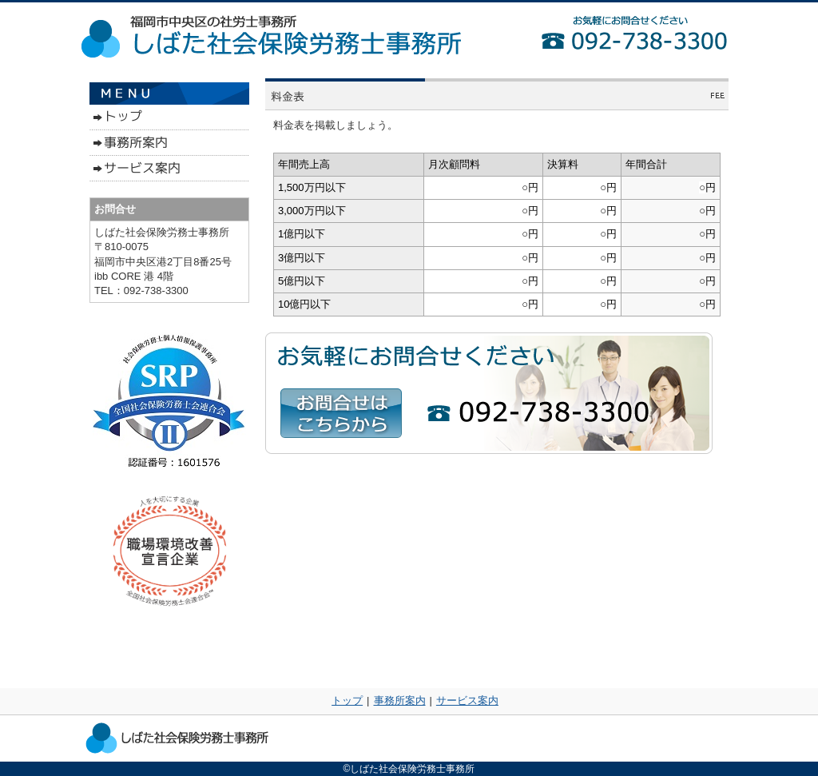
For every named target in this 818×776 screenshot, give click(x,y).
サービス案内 (467, 700)
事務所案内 (400, 700)
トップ (347, 700)
